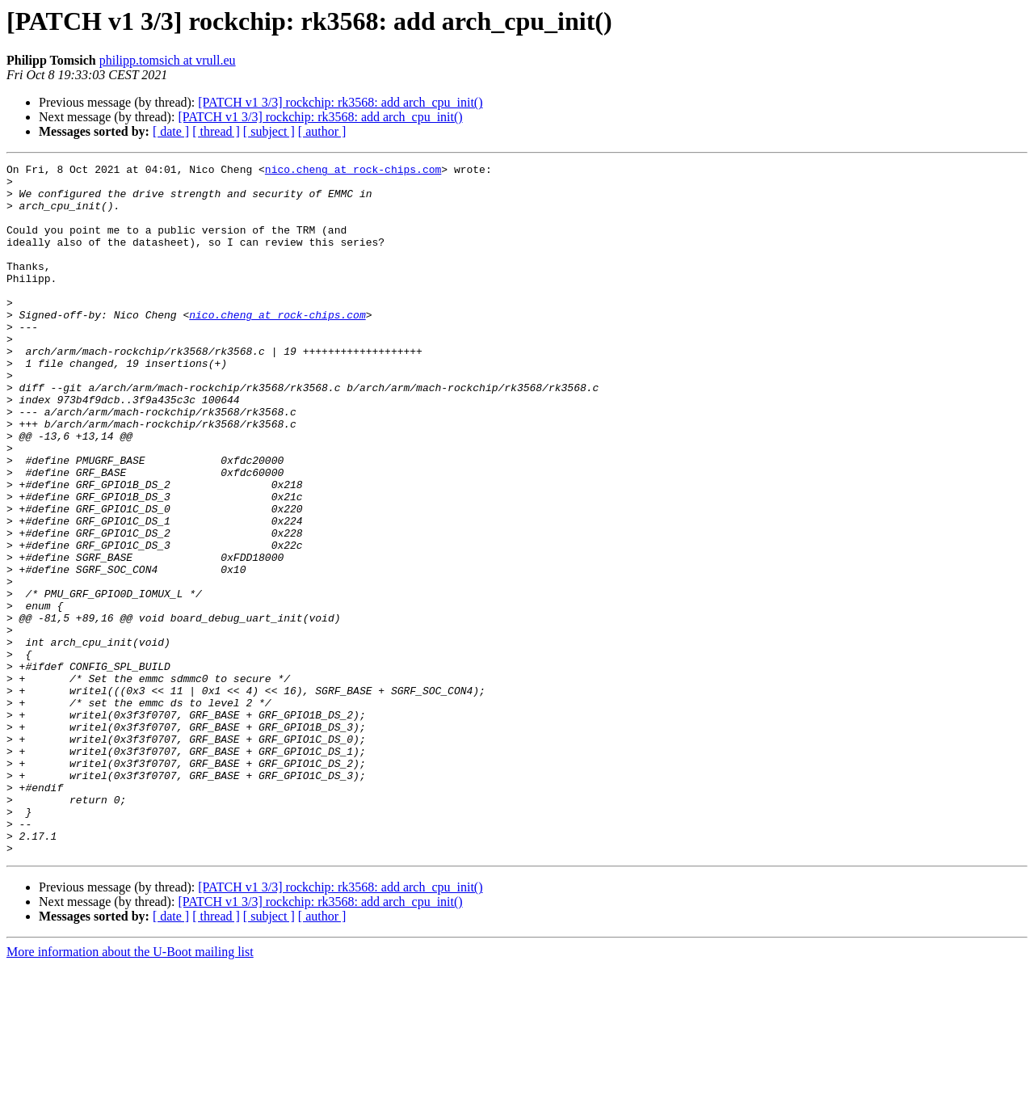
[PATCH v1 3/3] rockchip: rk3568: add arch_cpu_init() (340, 102)
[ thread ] (216, 131)
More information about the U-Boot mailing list (130, 1090)
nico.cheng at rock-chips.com (353, 171)
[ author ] (322, 131)
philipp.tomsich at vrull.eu (167, 60)
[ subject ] (269, 131)
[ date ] (171, 131)
